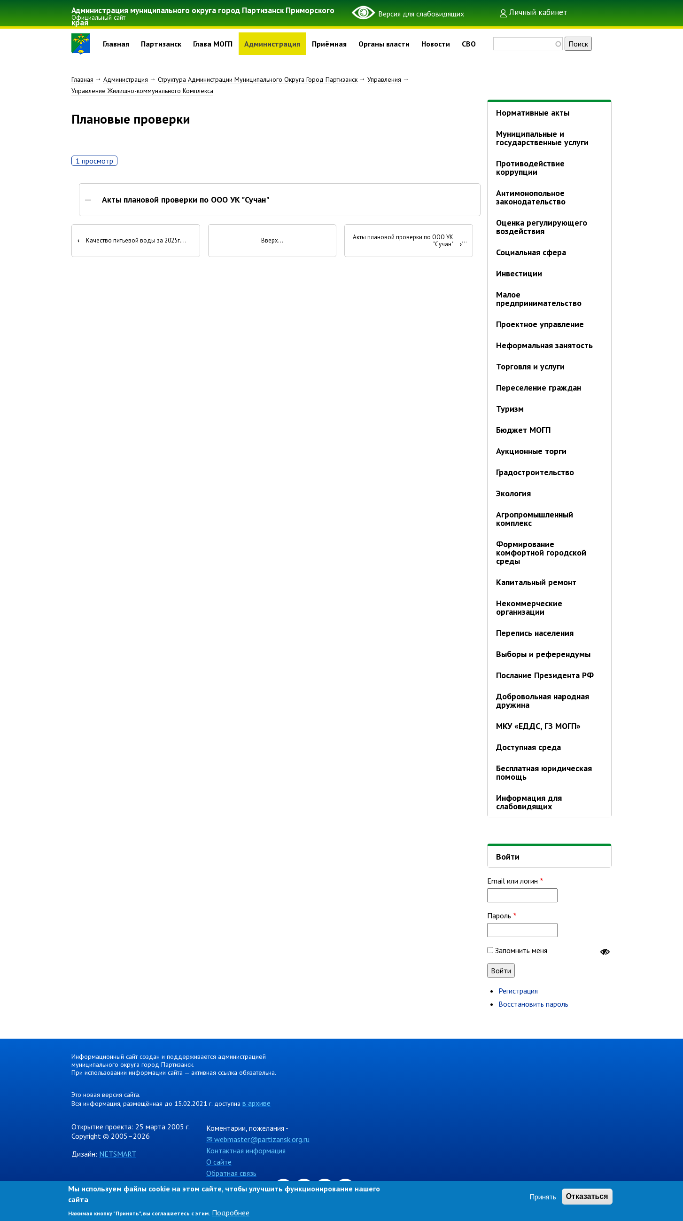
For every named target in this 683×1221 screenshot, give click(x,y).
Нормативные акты (532, 112)
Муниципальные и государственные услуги (542, 138)
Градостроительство (535, 472)
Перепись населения (535, 632)
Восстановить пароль (533, 1004)
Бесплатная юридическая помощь (544, 772)
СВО (469, 43)
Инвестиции (519, 273)
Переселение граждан (538, 387)
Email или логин (512, 880)
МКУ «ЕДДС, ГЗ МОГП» (538, 725)
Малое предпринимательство (539, 298)
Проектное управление (540, 324)
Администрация (272, 43)
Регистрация (518, 990)
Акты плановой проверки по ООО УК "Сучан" (185, 200)
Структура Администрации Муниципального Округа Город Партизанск (257, 79)
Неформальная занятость (544, 345)
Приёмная (329, 43)
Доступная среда (528, 747)
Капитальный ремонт (536, 582)
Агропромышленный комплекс (534, 518)
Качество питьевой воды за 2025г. (129, 241)
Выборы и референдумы (543, 654)
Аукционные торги (531, 451)
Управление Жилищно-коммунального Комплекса (142, 90)
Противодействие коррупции (530, 167)
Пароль (499, 915)
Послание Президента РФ (545, 675)
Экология (513, 493)
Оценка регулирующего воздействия (541, 226)
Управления (384, 79)
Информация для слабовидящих (529, 802)
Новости (435, 43)
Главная (116, 43)
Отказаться (587, 1196)
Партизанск (161, 43)
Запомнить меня (521, 950)
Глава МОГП (213, 43)
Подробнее (230, 1212)
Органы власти (384, 43)
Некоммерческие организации (529, 607)
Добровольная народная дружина (542, 700)
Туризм (510, 408)
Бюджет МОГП (523, 429)
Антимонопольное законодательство (531, 197)
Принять (542, 1196)
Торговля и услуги (530, 366)
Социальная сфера (531, 252)
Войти (508, 856)
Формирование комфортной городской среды (541, 552)
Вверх (269, 241)
